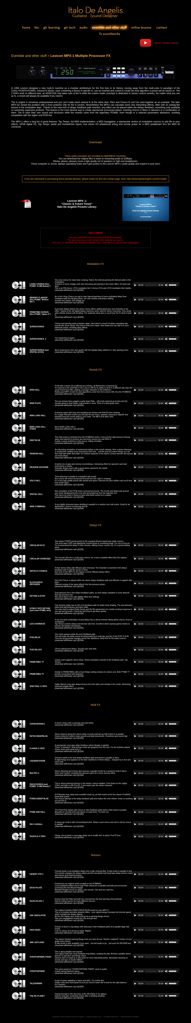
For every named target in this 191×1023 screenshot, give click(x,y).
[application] (156, 285)
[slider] (151, 285)
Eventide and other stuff (29, 56)
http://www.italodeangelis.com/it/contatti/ (147, 179)
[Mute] (166, 285)
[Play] (135, 285)
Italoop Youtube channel (166, 43)
